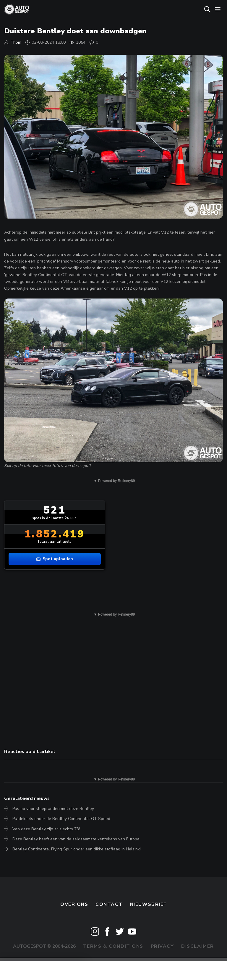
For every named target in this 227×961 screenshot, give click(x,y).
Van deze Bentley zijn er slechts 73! (46, 829)
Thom (15, 42)
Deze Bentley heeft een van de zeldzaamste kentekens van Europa (76, 839)
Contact (109, 904)
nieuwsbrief (148, 904)
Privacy (162, 946)
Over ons (74, 904)
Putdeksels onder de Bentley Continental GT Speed (61, 818)
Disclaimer (197, 946)
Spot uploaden (54, 559)
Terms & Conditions (113, 946)
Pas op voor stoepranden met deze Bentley (53, 808)
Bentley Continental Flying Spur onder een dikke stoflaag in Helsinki (76, 849)
